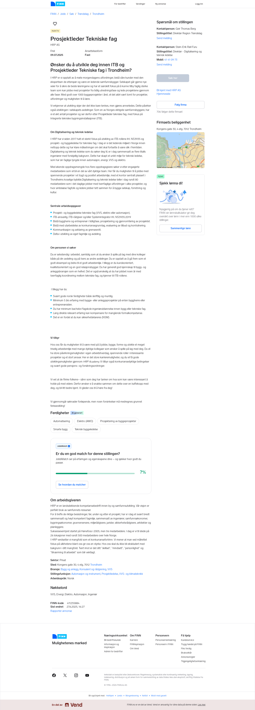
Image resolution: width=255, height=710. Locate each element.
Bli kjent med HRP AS (169, 90)
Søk (71, 13)
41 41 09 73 (170, 59)
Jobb (63, 13)
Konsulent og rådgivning (93, 569)
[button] (55, 24)
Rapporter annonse (61, 611)
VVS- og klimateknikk (131, 573)
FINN (53, 13)
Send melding (164, 38)
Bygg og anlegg (69, 569)
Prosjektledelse (110, 573)
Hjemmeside (163, 93)
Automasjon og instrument (86, 573)
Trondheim (98, 13)
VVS (109, 569)
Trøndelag (83, 13)
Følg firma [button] (181, 104)
